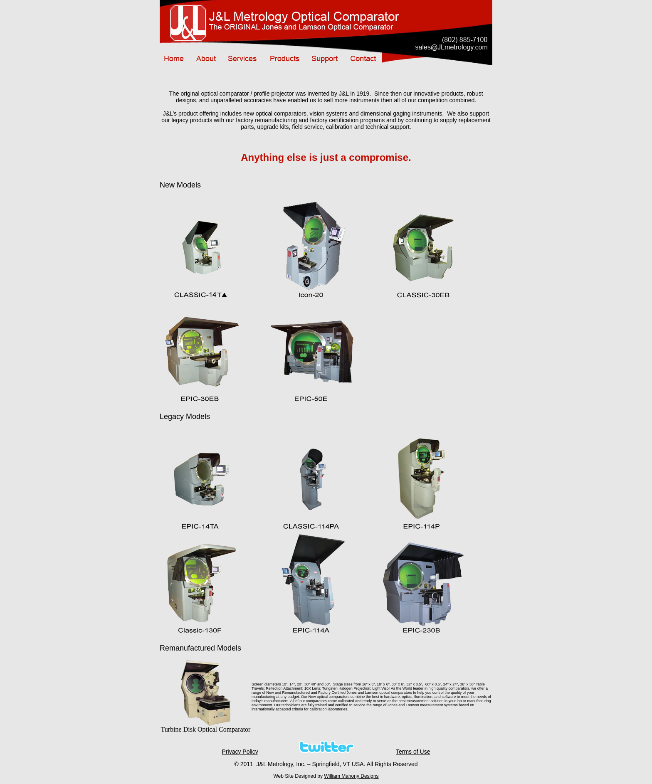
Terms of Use (413, 751)
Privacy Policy (240, 751)
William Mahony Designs (351, 776)
